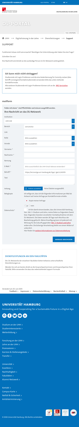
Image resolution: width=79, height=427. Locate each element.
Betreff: (7, 172)
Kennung (7, 160)
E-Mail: (7, 166)
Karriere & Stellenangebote (14, 352)
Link (5, 132)
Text (6, 178)
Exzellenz (6, 368)
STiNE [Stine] (53, 2)
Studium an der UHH (11, 324)
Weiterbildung (8, 332)
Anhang (7, 188)
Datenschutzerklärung (41, 291)
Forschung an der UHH (12, 340)
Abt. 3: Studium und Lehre (61, 223)
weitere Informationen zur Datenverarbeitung (52, 231)
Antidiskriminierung (11, 399)
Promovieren (8, 348)
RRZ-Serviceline (62, 85)
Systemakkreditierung (73, 410)
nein (32, 206)
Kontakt (5, 387)
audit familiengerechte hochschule (49, 412)
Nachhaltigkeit (8, 371)
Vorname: (8, 149)
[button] (65, 2)
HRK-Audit (64, 411)
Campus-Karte (8, 391)
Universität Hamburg (12, 2)
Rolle (6, 138)
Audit (56, 410)
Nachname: (8, 155)
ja (27, 206)
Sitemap (72, 291)
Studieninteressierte (11, 328)
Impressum (24, 291)
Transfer (6, 356)
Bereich (7, 126)
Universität (7, 364)
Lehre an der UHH (10, 344)
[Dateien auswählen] (33, 188)
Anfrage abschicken (63, 239)
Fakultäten (7, 375)
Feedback (13, 291)
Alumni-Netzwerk (10, 379)
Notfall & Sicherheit (11, 395)
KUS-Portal (45, 2)
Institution (8, 117)
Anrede (7, 143)
